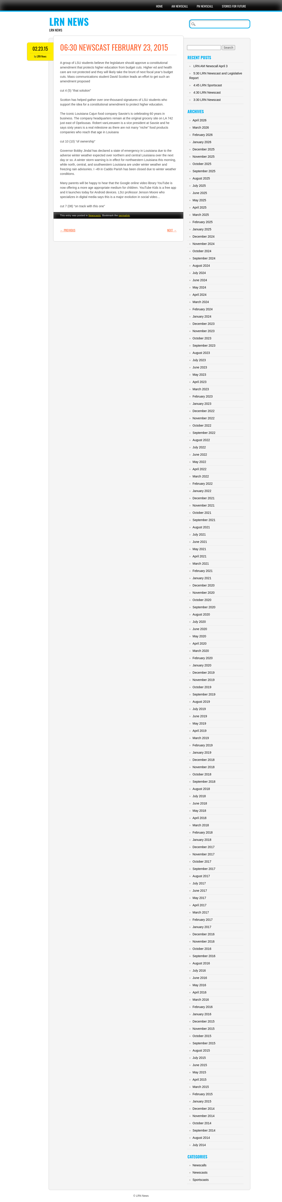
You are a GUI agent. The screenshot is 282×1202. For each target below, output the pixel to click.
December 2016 (204, 934)
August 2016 (201, 963)
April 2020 (199, 643)
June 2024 (200, 280)
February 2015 (203, 1094)
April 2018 (199, 818)
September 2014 (204, 1130)
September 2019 (204, 694)
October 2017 (202, 861)
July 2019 (199, 709)
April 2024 (199, 294)
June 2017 (200, 890)
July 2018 (199, 796)
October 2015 (202, 1036)
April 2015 (199, 1079)
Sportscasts (201, 1180)
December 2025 (204, 149)
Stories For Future (234, 6)
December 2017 (204, 847)
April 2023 (199, 382)
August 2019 (201, 701)
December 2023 (204, 323)
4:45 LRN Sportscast (207, 85)
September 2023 (204, 345)
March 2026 (201, 127)
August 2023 (201, 353)
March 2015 (201, 1087)
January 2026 (202, 142)
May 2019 (199, 723)
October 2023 (202, 338)
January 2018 (202, 839)
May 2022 (199, 462)
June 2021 (200, 542)
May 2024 (199, 287)
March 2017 (201, 912)
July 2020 (199, 621)
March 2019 (201, 738)
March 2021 (201, 563)
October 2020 (202, 600)
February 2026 (203, 135)
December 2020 (204, 585)
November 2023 (204, 331)
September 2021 (204, 520)
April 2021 (199, 556)
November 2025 (204, 156)
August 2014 (201, 1137)
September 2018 (204, 781)
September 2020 (204, 607)
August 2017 (201, 876)
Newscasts (95, 215)
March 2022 (201, 476)
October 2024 (202, 251)
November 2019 (204, 680)
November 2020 (204, 592)
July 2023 (199, 360)
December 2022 (204, 411)
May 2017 (199, 898)
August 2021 (201, 527)
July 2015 (199, 1058)
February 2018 (203, 832)
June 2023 (200, 367)
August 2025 (201, 178)
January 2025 (202, 229)
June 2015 (200, 1065)
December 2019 (204, 672)
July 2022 (199, 447)
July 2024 (199, 273)
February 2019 (203, 745)
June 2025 (200, 193)
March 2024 (201, 302)
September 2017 (204, 869)
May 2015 (199, 1072)
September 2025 (204, 171)
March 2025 (201, 214)
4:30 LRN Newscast (207, 92)
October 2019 (202, 687)
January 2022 (202, 491)
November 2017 (204, 854)
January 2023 (202, 403)
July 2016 (199, 970)
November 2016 (204, 941)
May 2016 (199, 985)
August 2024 (201, 265)
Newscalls (199, 1165)
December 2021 (204, 498)
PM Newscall (205, 6)
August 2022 (201, 440)
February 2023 (203, 396)
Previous (67, 230)
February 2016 (203, 1007)
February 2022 (203, 483)
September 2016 (204, 956)
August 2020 (201, 614)
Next (172, 230)
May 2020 (199, 636)
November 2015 (204, 1028)
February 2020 (203, 658)
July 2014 (199, 1145)
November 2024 (204, 244)
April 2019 (199, 730)
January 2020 (202, 665)
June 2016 (200, 978)
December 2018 (204, 760)
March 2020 (201, 651)
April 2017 (199, 905)
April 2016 (199, 992)
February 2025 (203, 222)
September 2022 (204, 433)
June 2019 (200, 716)
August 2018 (201, 789)
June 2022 (200, 454)
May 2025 (199, 200)
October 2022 (202, 425)
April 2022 (199, 469)
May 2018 (199, 810)
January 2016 (202, 1014)
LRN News (69, 21)
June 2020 (200, 629)
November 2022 (204, 418)
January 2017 (202, 927)
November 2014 (204, 1116)
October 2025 (202, 164)
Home (159, 6)
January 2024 (202, 316)
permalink (124, 215)
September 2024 (204, 258)
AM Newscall (180, 6)
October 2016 (202, 949)
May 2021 (199, 549)
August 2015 (201, 1050)
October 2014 (202, 1123)
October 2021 (202, 512)
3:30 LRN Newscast (207, 100)
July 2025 (199, 185)
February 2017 (203, 919)
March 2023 (201, 389)
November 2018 (204, 767)
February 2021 (203, 571)
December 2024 (204, 236)
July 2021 (199, 534)
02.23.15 (40, 48)
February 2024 (203, 309)
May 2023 (199, 374)
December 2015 (204, 1021)
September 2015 (204, 1043)
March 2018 (201, 825)
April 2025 (199, 207)
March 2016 (201, 999)
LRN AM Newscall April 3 (210, 66)
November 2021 (204, 505)
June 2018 (200, 803)
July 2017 (199, 883)
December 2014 (204, 1108)
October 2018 (202, 774)
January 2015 (202, 1101)
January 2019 (202, 752)
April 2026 (199, 120)
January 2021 (202, 578)
